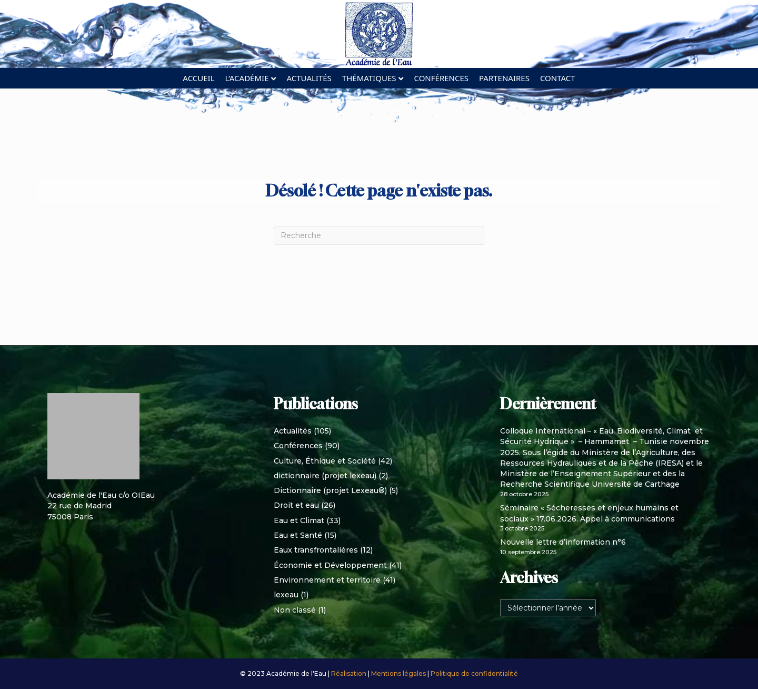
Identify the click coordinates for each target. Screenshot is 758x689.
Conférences (441, 78)
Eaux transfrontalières (316, 550)
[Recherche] (379, 236)
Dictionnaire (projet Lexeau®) (330, 490)
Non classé (295, 610)
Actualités (308, 78)
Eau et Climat (299, 520)
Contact (557, 78)
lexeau (286, 594)
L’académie (247, 78)
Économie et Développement (330, 565)
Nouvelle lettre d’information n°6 (563, 542)
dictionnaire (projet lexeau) (325, 475)
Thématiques (369, 78)
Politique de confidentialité (474, 673)
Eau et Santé (298, 535)
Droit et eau (296, 505)
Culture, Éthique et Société (325, 461)
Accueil (198, 78)
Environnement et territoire (327, 580)
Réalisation (349, 673)
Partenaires (504, 78)
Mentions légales (399, 673)
